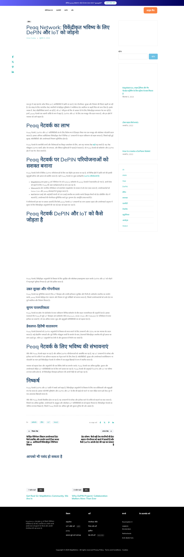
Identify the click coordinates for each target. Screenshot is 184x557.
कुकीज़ (90, 528)
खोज (120, 51)
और (72, 10)
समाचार (125, 198)
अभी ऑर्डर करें (110, 3)
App (124, 181)
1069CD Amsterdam (126, 525)
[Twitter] (15, 62)
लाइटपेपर (69, 519)
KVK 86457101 (127, 535)
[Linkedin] (15, 72)
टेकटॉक (125, 209)
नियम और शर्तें (92, 524)
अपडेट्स (125, 220)
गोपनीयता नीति (92, 519)
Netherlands (126, 531)
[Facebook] (15, 57)
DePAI (125, 186)
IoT (48, 422)
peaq (68, 528)
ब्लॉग (66, 10)
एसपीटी (58, 10)
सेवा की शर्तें (96, 532)
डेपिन (29, 22)
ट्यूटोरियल (125, 214)
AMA (124, 175)
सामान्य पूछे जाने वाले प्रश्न (73, 532)
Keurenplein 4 (127, 519)
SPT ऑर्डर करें (73, 523)
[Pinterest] (15, 67)
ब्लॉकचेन (34, 422)
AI (123, 169)
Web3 (56, 422)
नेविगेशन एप (49, 10)
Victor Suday (31, 38)
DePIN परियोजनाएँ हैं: (92, 176)
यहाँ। (94, 145)
